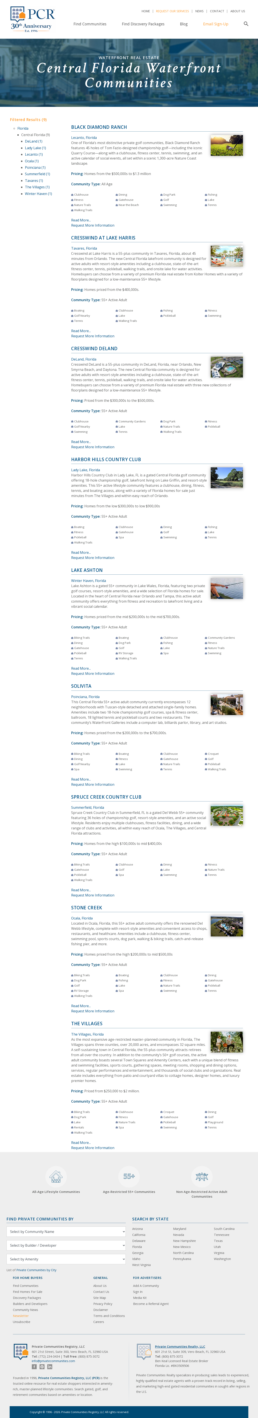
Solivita (81, 686)
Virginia (219, 1253)
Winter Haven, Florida (88, 580)
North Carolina (183, 1253)
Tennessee (221, 1235)
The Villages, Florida (87, 1034)
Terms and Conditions (109, 1316)
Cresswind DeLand (94, 348)
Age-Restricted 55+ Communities (129, 1180)
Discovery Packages (27, 1298)
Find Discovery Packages (143, 23)
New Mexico (182, 1247)
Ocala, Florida (82, 918)
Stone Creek (86, 908)
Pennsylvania (182, 1259)
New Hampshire (184, 1241)
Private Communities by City (36, 1270)
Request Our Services (172, 11)
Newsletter (21, 1316)
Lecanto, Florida (84, 137)
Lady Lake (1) (35, 148)
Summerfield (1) (37, 174)
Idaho (136, 1259)
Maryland (179, 1229)
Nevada (178, 1235)
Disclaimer (100, 1310)
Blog (184, 23)
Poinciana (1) (35, 167)
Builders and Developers (30, 1304)
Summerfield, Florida (87, 807)
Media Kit (140, 1298)
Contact (217, 11)
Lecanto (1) (34, 154)
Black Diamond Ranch (99, 127)
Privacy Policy (102, 1304)
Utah (217, 1247)
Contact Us (101, 1292)
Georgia (137, 1253)
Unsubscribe (21, 1322)
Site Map (99, 1298)
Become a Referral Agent (151, 1304)
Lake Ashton (87, 570)
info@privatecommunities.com (53, 1361)
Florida (22, 128)
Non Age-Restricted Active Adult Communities (201, 1182)
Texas (218, 1241)
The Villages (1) (37, 187)
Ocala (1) (32, 161)
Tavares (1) (34, 180)
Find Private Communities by (40, 1219)
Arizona (137, 1229)
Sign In (138, 1292)
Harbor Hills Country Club (106, 459)
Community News (25, 1310)
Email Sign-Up (215, 23)
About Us (237, 11)
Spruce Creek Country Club (106, 797)
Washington (222, 1259)
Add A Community (146, 1286)
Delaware (139, 1241)
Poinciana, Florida (85, 696)
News (199, 11)
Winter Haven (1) (38, 193)
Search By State (150, 1219)
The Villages (87, 1024)
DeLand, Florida (83, 359)
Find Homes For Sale (27, 1292)
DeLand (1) (33, 141)
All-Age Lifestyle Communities (56, 1180)
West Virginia (141, 1265)
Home (146, 11)
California (138, 1235)
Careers (98, 1322)
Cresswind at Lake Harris (103, 238)
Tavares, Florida (84, 248)
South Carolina (224, 1229)
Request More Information (92, 225)
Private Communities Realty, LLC (180, 1346)
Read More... (81, 220)
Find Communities (90, 23)
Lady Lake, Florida (85, 470)
